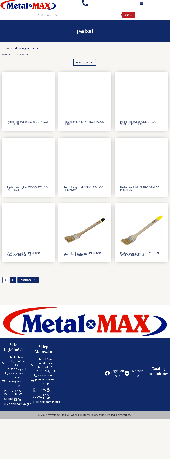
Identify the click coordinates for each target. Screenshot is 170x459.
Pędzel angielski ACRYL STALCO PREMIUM (83, 188)
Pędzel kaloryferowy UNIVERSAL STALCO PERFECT (83, 254)
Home (5, 48)
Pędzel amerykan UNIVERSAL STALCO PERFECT (138, 123)
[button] (84, 62)
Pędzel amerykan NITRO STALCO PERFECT (84, 123)
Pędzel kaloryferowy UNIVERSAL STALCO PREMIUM (140, 254)
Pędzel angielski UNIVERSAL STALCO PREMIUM (24, 254)
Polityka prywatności (119, 416)
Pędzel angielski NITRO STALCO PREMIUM (139, 188)
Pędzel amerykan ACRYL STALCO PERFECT (27, 123)
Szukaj (128, 14)
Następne (28, 279)
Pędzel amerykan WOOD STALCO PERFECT (27, 188)
